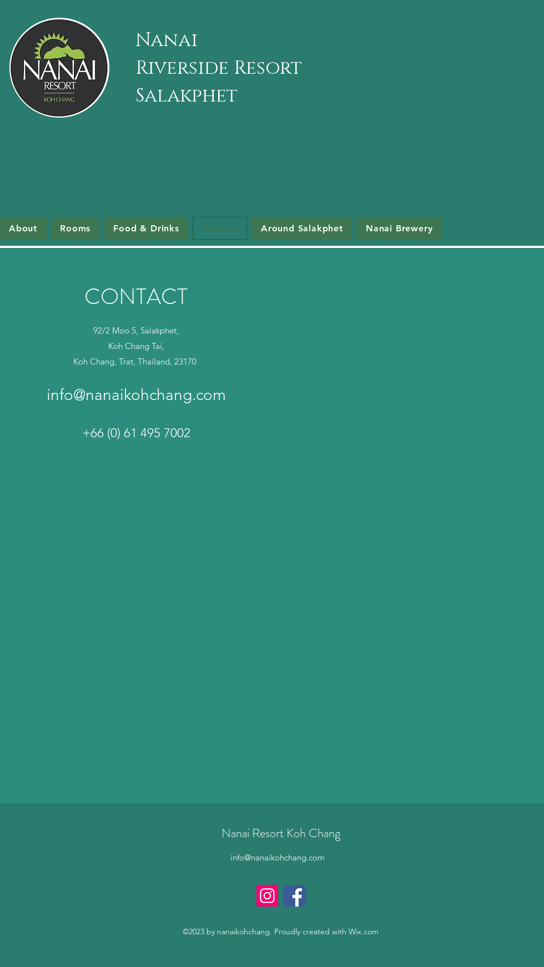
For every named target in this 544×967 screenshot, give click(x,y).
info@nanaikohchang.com (136, 395)
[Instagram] (267, 896)
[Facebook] (294, 896)
